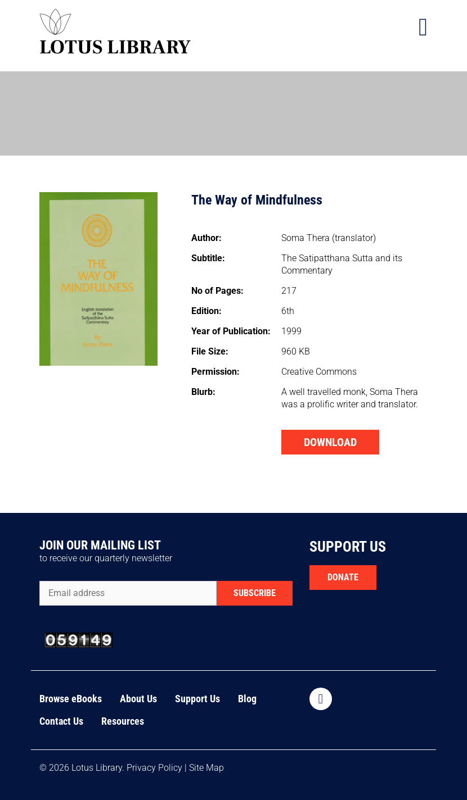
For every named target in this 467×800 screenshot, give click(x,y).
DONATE (342, 577)
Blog (247, 698)
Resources (122, 721)
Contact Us (61, 721)
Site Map (206, 767)
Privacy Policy (154, 767)
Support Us (197, 698)
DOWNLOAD (330, 442)
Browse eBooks (70, 698)
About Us (138, 698)
